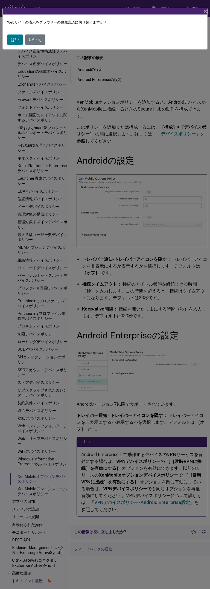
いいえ (35, 39)
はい (15, 39)
